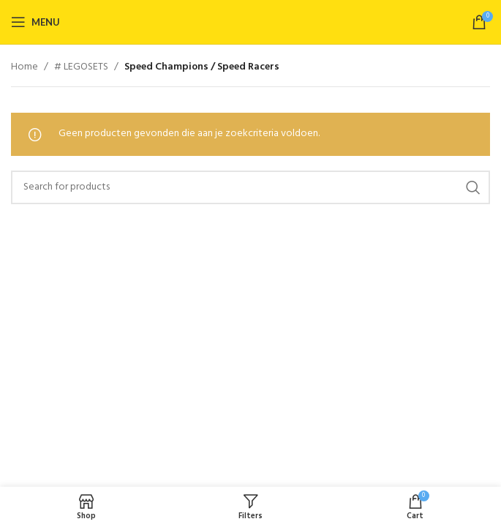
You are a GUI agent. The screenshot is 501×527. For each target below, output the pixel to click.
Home (24, 67)
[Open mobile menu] (35, 22)
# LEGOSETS (81, 67)
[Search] (250, 187)
